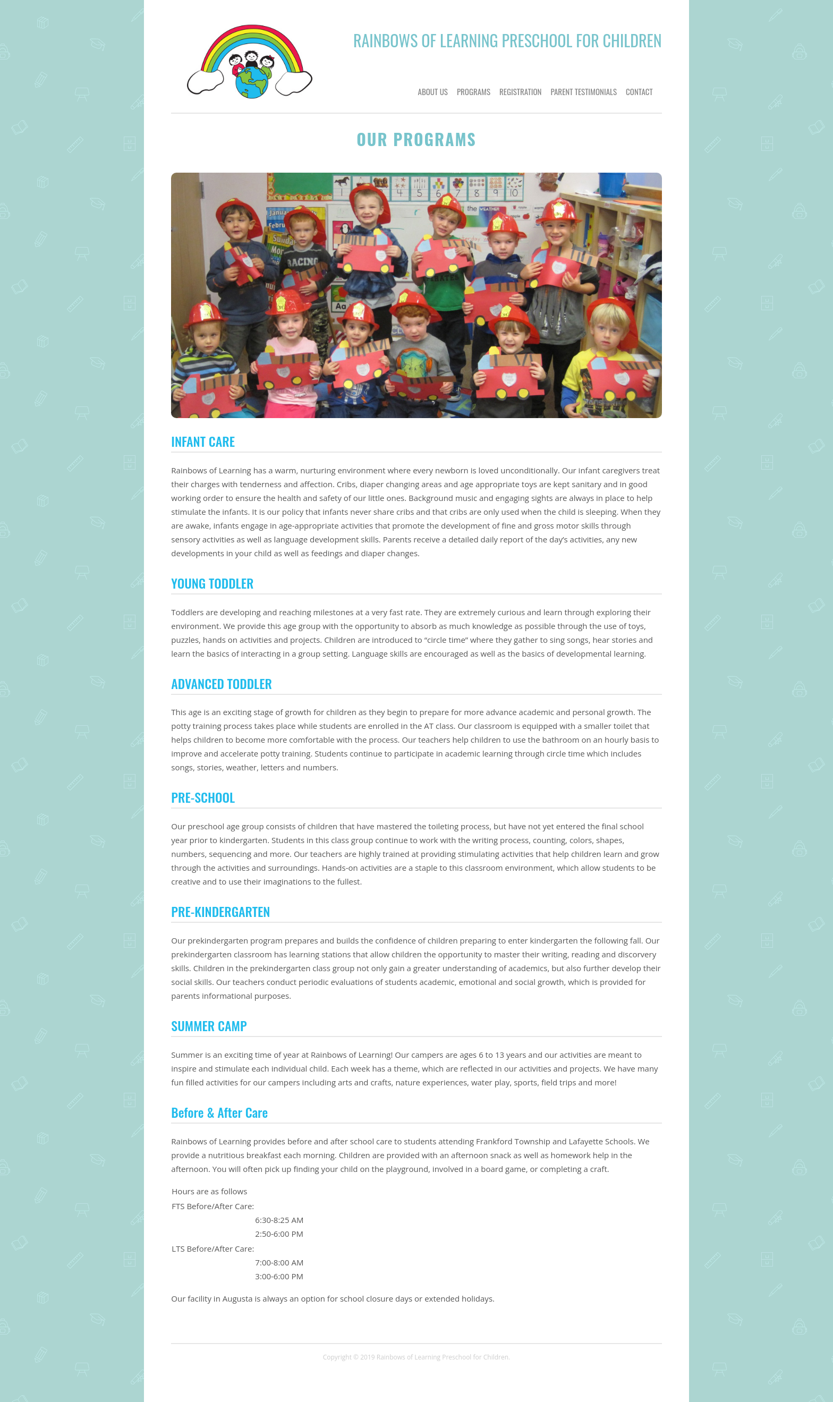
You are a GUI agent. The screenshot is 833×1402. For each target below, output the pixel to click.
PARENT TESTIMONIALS (583, 91)
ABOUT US (433, 91)
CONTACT (639, 91)
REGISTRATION (520, 91)
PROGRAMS (473, 91)
